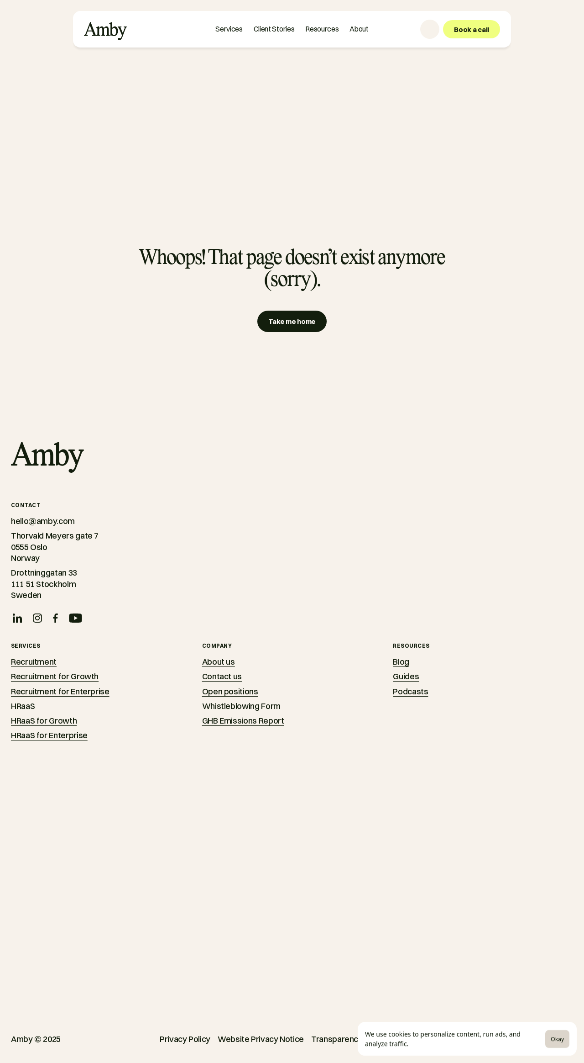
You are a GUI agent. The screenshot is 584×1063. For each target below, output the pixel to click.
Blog (401, 661)
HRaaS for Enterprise (49, 735)
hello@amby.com (43, 521)
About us (218, 661)
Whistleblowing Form (241, 706)
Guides (406, 676)
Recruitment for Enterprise (60, 691)
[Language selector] (429, 29)
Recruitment (34, 661)
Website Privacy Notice (261, 1039)
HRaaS (23, 706)
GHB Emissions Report (243, 720)
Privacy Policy (185, 1039)
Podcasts (410, 691)
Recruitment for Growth (55, 676)
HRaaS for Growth (44, 720)
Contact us (222, 676)
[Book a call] (471, 29)
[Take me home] (292, 321)
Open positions (230, 691)
